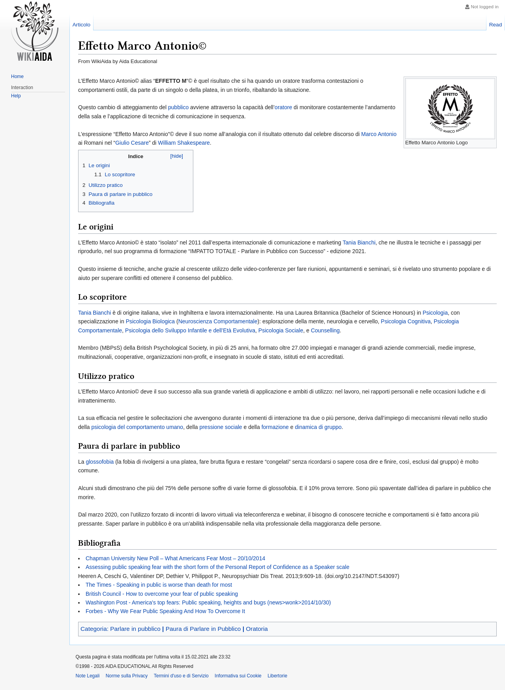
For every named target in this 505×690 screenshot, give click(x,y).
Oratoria (257, 628)
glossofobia (100, 462)
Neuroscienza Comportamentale (218, 321)
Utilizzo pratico (105, 185)
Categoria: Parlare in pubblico (121, 628)
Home (17, 76)
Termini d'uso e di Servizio (181, 676)
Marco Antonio (379, 134)
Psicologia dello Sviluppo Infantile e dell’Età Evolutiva (190, 330)
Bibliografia (101, 203)
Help (16, 96)
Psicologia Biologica (150, 321)
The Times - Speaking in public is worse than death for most (159, 585)
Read (495, 25)
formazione (275, 427)
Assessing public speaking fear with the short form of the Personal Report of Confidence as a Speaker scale (217, 567)
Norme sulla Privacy (127, 676)
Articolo (81, 25)
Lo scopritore (120, 174)
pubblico (178, 107)
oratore (283, 107)
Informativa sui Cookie (238, 676)
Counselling (325, 330)
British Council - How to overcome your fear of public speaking (162, 594)
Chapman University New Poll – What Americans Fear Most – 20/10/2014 (175, 558)
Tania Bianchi (359, 242)
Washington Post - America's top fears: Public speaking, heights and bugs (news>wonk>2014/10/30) (208, 602)
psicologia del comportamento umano (137, 427)
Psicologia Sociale (280, 330)
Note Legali (88, 676)
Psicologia (435, 313)
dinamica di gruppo (318, 427)
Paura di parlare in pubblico (120, 194)
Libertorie (277, 676)
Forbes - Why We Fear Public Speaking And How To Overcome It (165, 611)
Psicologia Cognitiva (405, 321)
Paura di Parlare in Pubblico (204, 628)
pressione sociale (220, 427)
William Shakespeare (184, 143)
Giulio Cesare (132, 143)
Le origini (99, 165)
